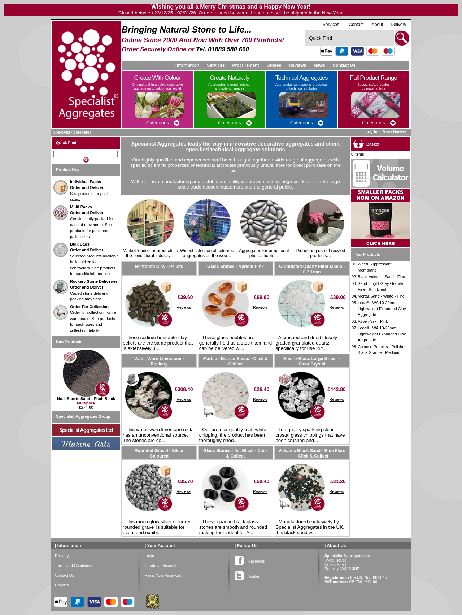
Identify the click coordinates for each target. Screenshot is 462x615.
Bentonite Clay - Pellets (159, 266)
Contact (356, 24)
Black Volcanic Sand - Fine (381, 276)
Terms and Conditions (73, 565)
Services (331, 24)
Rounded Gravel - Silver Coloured (159, 453)
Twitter (247, 575)
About (377, 24)
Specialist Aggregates (72, 132)
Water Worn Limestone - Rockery (159, 361)
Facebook (250, 559)
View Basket (395, 131)
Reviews (183, 307)
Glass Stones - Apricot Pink (235, 266)
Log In (371, 131)
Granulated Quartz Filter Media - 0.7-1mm (312, 269)
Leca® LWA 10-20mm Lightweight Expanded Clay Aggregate (382, 308)
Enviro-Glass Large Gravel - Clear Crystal (311, 361)
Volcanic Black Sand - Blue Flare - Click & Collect (312, 453)
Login (149, 556)
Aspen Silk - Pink (373, 321)
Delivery (398, 24)
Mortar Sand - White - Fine (381, 296)
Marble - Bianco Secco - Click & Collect (235, 361)
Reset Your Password (163, 575)
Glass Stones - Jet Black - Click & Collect (235, 453)
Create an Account (160, 565)
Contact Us (344, 65)
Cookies (62, 585)
